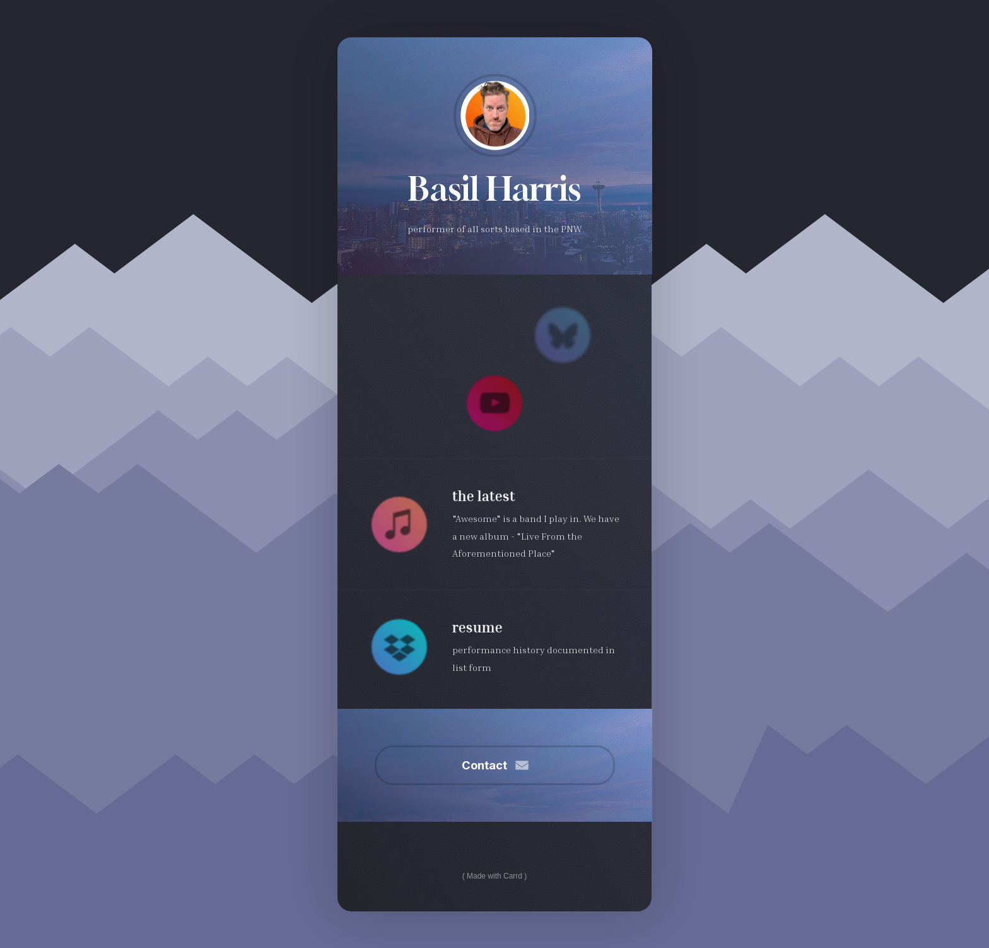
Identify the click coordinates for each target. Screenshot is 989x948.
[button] (562, 335)
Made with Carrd (494, 876)
